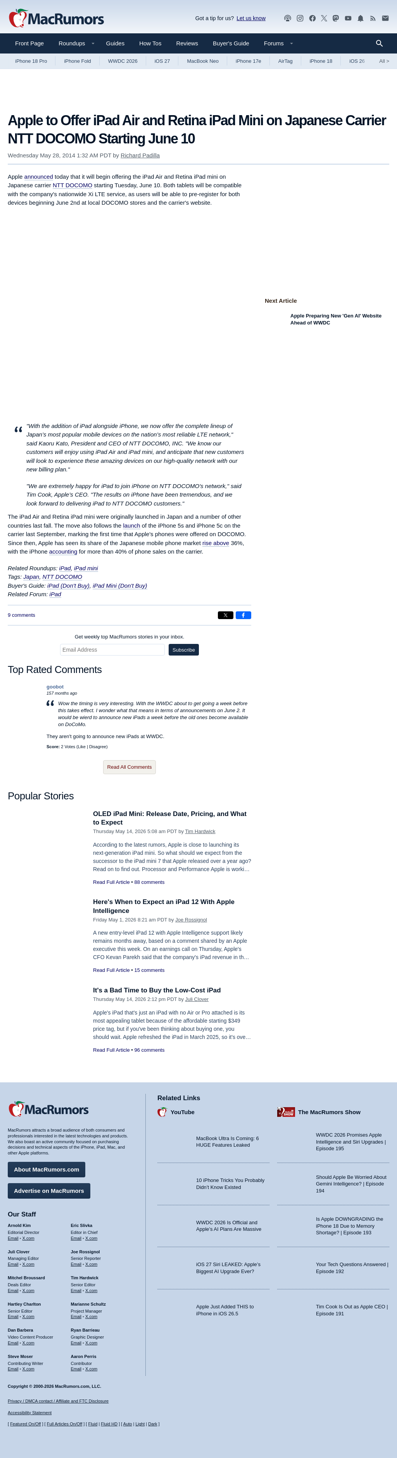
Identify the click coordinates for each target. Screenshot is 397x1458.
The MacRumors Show (329, 1112)
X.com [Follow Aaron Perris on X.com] (91, 1369)
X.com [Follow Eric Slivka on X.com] (91, 1238)
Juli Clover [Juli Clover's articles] (18, 1251)
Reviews (187, 43)
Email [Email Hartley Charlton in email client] (13, 1316)
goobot (55, 687)
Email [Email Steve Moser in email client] (13, 1369)
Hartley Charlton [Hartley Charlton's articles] (24, 1304)
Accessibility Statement (30, 1412)
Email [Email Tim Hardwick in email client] (76, 1290)
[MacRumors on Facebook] (312, 18)
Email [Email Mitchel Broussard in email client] (13, 1290)
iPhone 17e (248, 61)
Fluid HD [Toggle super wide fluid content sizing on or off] (109, 1424)
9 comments (21, 615)
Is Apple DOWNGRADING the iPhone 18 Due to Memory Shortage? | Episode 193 (349, 1225)
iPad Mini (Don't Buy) (120, 585)
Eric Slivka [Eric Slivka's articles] (82, 1225)
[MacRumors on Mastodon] (336, 18)
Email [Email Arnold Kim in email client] (13, 1238)
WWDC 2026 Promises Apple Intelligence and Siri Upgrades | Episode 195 (351, 1141)
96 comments (149, 1050)
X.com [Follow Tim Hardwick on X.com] (91, 1290)
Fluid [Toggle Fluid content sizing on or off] (92, 1424)
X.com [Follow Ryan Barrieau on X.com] (91, 1343)
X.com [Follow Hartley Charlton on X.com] (28, 1316)
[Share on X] (225, 615)
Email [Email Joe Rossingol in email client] (76, 1264)
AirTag (285, 61)
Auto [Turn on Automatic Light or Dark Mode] (127, 1424)
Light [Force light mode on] (140, 1424)
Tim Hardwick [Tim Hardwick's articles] (84, 1277)
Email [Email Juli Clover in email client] (13, 1264)
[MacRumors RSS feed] (373, 18)
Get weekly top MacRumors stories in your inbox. (130, 637)
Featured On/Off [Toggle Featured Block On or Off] (25, 1424)
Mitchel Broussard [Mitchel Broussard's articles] (26, 1277)
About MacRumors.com (46, 1169)
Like (82, 746)
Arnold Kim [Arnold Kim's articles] (19, 1225)
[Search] (382, 43)
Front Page (29, 43)
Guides (115, 43)
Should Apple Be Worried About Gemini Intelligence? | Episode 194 (351, 1184)
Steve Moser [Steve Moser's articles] (20, 1356)
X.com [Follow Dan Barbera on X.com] (28, 1343)
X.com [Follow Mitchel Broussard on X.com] (28, 1290)
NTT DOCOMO (72, 185)
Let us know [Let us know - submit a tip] (251, 18)
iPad (65, 568)
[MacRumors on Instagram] (300, 18)
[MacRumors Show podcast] (288, 18)
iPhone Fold (77, 61)
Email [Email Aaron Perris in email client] (76, 1369)
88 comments (149, 882)
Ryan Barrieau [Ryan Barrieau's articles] (85, 1330)
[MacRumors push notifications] (360, 18)
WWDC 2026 (123, 61)
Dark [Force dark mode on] (152, 1424)
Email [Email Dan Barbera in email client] (13, 1343)
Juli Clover (197, 999)
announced (38, 176)
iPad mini (86, 568)
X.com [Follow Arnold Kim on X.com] (28, 1238)
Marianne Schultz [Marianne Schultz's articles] (88, 1304)
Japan (31, 576)
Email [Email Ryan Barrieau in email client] (76, 1343)
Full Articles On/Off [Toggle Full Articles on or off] (65, 1424)
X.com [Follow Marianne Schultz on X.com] (91, 1316)
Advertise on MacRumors (49, 1190)
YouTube (183, 1112)
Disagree (97, 746)
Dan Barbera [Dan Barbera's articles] (20, 1330)
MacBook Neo (203, 61)
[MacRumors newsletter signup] (385, 18)
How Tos (150, 43)
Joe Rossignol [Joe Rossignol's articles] (85, 1251)
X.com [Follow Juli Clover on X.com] (28, 1264)
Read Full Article (111, 882)
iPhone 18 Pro (31, 61)
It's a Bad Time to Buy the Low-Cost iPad (157, 990)
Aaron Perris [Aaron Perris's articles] (84, 1356)
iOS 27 (162, 61)
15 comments (149, 970)
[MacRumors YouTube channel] (348, 18)
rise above (215, 543)
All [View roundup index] (384, 61)
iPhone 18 (321, 61)
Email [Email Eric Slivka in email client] (76, 1238)
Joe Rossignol (191, 920)
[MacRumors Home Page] (56, 18)
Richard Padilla (140, 155)
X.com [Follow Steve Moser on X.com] (28, 1369)
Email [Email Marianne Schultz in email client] (76, 1316)
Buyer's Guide (231, 43)
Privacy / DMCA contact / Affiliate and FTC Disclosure (58, 1401)
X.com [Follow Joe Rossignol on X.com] (91, 1264)
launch (131, 525)
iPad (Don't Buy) (68, 585)
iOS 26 (357, 61)
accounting (63, 551)
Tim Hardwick (200, 831)
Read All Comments (129, 767)
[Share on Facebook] (243, 615)
